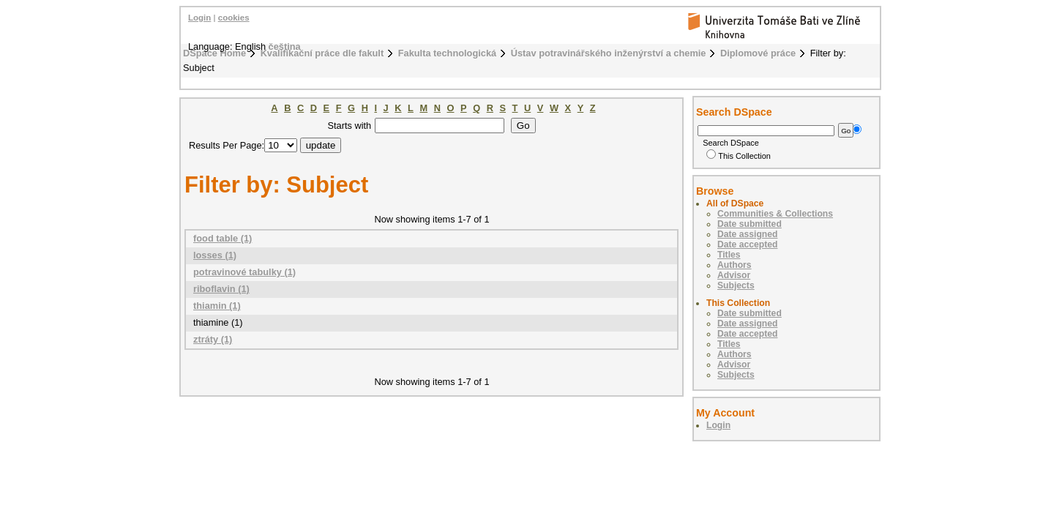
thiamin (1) (217, 305)
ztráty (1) (212, 339)
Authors (734, 265)
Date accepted (747, 244)
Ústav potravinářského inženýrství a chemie (608, 53)
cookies (234, 17)
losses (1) (214, 255)
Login (199, 17)
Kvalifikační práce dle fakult (322, 53)
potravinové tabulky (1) (244, 271)
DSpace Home (214, 53)
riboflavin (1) (221, 288)
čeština (285, 46)
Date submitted (749, 224)
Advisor (733, 275)
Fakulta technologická (447, 53)
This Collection (738, 156)
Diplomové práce (758, 53)
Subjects (736, 285)
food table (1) (222, 238)
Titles (729, 255)
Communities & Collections (775, 214)
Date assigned (747, 234)
